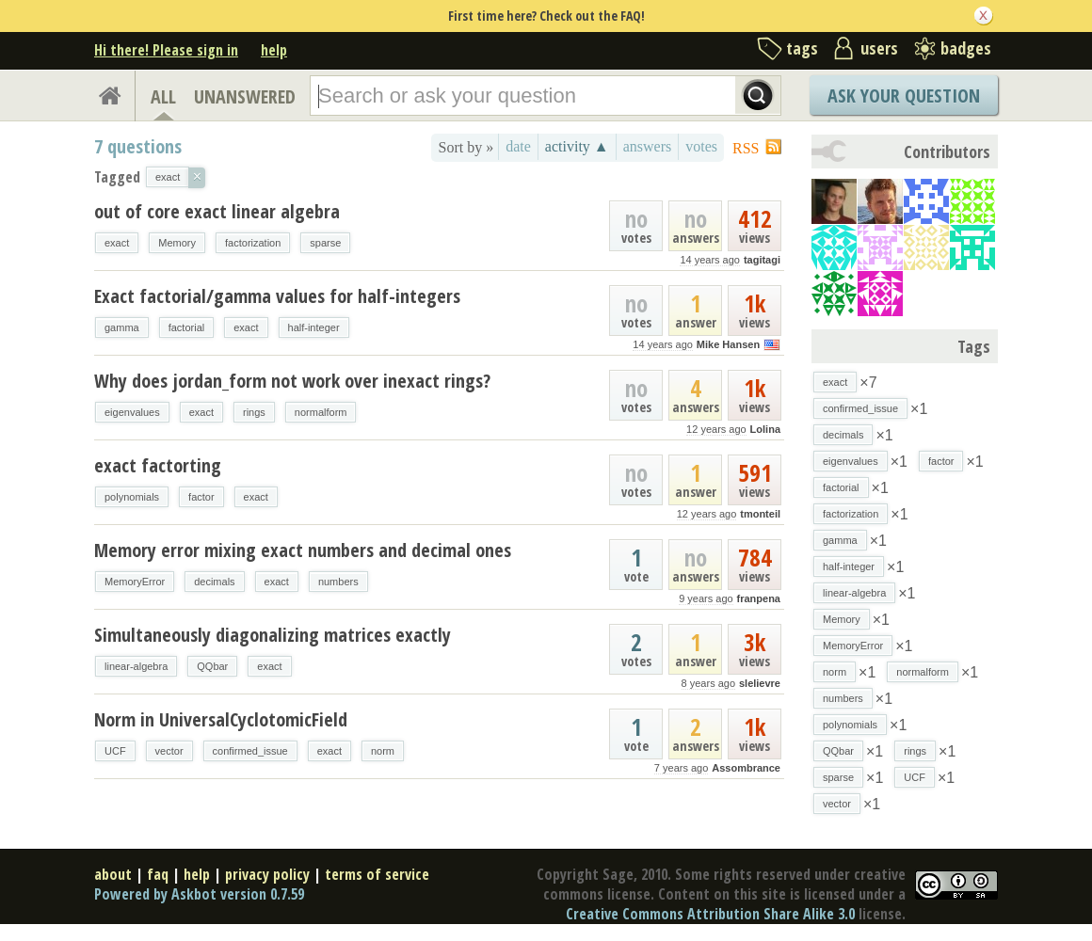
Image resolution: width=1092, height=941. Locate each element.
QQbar (212, 666)
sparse (325, 242)
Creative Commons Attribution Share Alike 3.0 (710, 913)
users (879, 48)
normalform (321, 412)
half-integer (314, 327)
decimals (214, 581)
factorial (187, 327)
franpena (758, 598)
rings (254, 412)
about (113, 874)
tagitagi (762, 259)
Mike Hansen (728, 344)
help (274, 50)
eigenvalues (132, 412)
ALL (163, 96)
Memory (177, 242)
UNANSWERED (245, 96)
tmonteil (760, 513)
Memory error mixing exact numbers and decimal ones (302, 550)
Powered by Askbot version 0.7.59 (199, 894)
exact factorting (157, 465)
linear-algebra (136, 666)
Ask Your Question (903, 95)
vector (169, 751)
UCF (115, 751)
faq (158, 874)
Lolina (765, 429)
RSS (745, 148)
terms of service (377, 874)
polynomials (131, 496)
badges (965, 48)
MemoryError (134, 581)
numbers (338, 581)
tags (802, 48)
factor (201, 496)
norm (382, 751)
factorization (253, 242)
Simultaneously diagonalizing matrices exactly (272, 634)
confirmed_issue (250, 751)
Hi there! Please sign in (166, 50)
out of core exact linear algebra (217, 211)
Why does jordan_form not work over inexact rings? (292, 380)
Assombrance (746, 768)
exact (116, 242)
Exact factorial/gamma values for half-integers (277, 296)
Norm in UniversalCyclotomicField (220, 719)
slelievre (759, 683)
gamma (121, 327)
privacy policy (267, 874)
